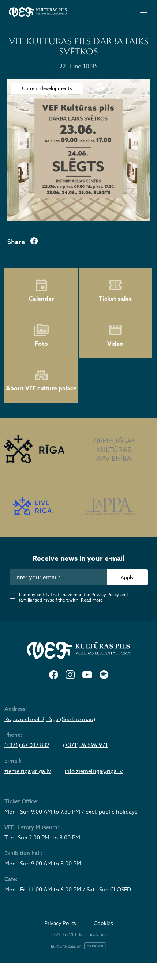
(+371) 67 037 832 (26, 745)
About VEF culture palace (41, 380)
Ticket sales (115, 290)
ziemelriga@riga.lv (27, 771)
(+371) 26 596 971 (85, 745)
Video (115, 335)
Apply (127, 577)
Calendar (41, 290)
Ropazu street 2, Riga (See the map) (49, 719)
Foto (41, 335)
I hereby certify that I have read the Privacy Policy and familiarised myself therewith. (73, 597)
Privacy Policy (60, 923)
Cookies (103, 923)
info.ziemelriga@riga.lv (94, 771)
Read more (92, 600)
